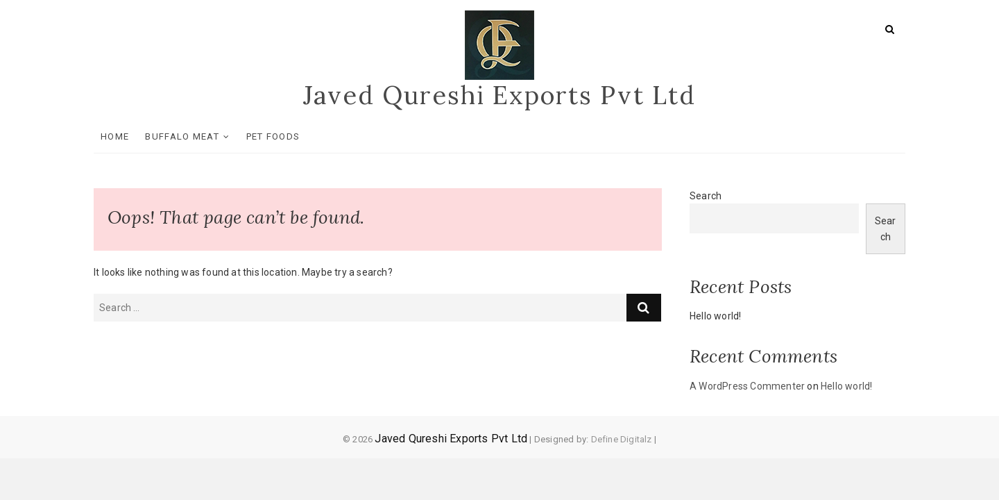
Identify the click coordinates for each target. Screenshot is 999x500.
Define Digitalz (621, 439)
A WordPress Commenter (747, 386)
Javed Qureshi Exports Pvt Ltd (499, 95)
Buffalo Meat (182, 136)
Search (706, 195)
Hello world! (715, 316)
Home (115, 136)
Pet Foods (273, 136)
